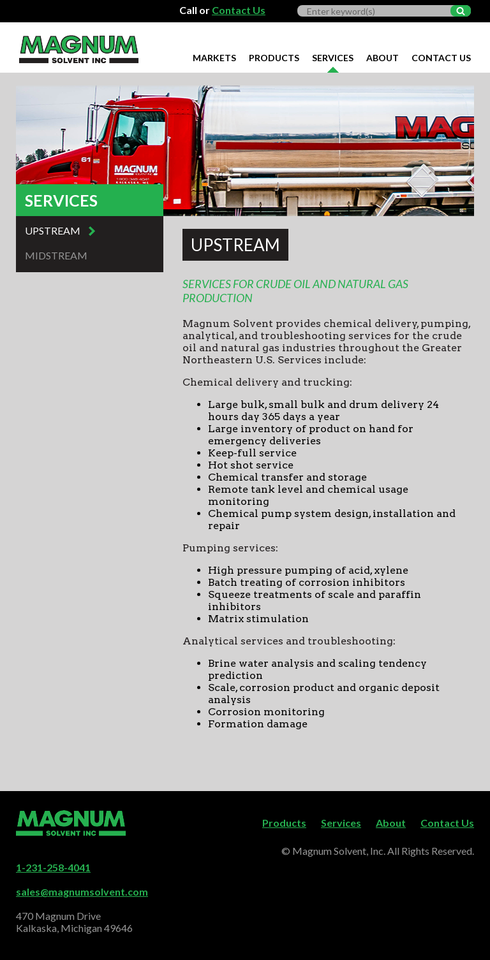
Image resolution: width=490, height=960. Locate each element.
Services (332, 57)
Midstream (56, 255)
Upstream (52, 230)
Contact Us (238, 10)
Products (274, 57)
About (382, 57)
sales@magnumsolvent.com (82, 891)
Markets (214, 57)
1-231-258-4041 (53, 867)
